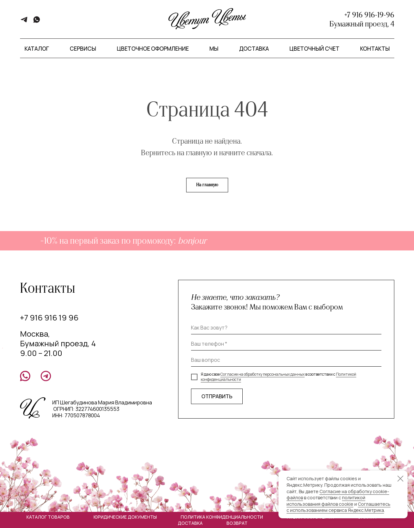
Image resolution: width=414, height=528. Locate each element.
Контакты (375, 48)
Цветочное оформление (153, 48)
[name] (286, 327)
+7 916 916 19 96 (49, 317)
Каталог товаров (48, 517)
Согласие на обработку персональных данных (262, 374)
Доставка (254, 48)
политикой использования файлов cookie (326, 500)
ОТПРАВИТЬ (216, 396)
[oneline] (286, 360)
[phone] (286, 344)
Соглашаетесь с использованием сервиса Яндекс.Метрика (338, 507)
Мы (213, 48)
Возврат (237, 523)
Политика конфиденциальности (222, 517)
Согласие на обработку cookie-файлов (338, 494)
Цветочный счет (314, 48)
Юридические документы (125, 517)
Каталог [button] (37, 48)
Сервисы (83, 48)
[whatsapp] (37, 22)
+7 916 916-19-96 (369, 14)
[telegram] (24, 22)
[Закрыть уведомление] (400, 478)
